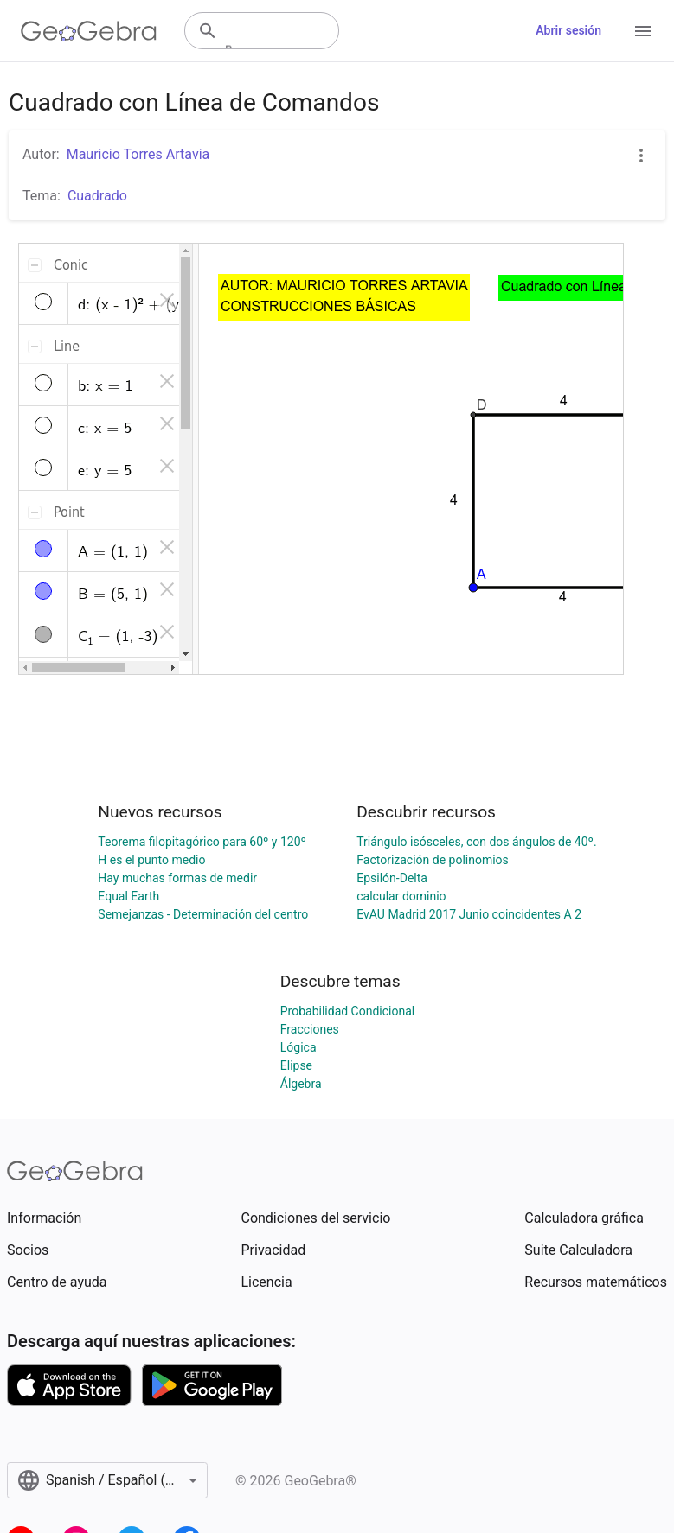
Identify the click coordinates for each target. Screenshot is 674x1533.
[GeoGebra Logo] (89, 31)
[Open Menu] (642, 31)
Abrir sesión (568, 30)
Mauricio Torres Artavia (138, 154)
